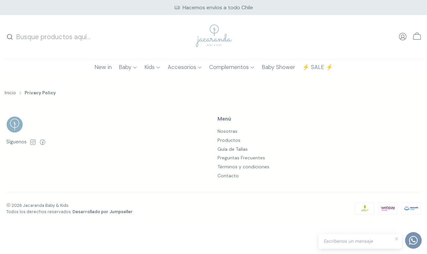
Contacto (228, 176)
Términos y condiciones (243, 167)
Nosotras (227, 131)
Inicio (10, 93)
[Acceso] (403, 36)
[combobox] (49, 36)
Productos (228, 140)
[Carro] (417, 37)
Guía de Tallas (232, 149)
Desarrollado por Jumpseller (102, 211)
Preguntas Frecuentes (241, 158)
